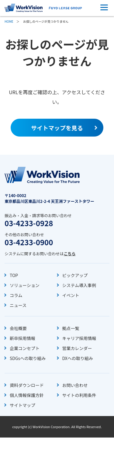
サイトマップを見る (57, 128)
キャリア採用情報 (79, 338)
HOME (9, 21)
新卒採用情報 (22, 338)
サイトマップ (22, 405)
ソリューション (25, 285)
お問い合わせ (75, 385)
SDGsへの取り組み (28, 358)
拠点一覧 (70, 328)
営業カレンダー (77, 348)
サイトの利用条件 (79, 395)
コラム (16, 295)
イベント (70, 295)
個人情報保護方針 (27, 395)
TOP (14, 275)
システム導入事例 (79, 285)
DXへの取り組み (77, 358)
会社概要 (18, 328)
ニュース (18, 305)
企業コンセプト (25, 348)
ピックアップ (75, 275)
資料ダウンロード (27, 385)
